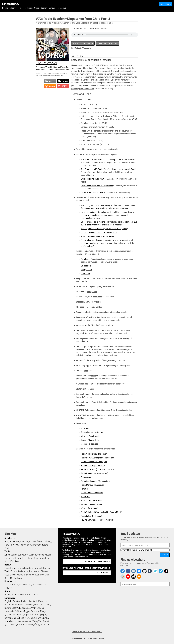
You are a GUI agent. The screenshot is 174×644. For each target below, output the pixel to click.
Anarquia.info (86, 270)
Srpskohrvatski (31, 614)
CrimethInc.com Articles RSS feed (139, 576)
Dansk (39, 618)
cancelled (80, 349)
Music (48, 554)
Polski (37, 604)
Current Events (36, 541)
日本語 (15, 608)
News (15, 544)
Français (42, 601)
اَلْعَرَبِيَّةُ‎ (17, 618)
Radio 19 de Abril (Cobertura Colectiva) (97, 469)
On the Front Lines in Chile (92, 192)
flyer (86, 371)
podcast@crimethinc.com (55, 75)
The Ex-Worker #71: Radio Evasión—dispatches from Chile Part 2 (108, 159)
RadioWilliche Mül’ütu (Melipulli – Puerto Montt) (101, 512)
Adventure (14, 541)
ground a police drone (127, 402)
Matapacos (92, 292)
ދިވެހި (6, 624)
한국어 (43, 614)
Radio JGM (85, 497)
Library (13, 8)
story (93, 376)
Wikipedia (80, 302)
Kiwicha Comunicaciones (92, 500)
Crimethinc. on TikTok (166, 571)
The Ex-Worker (11, 584)
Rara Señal (85, 259)
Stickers (32, 554)
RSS (14, 538)
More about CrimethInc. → (97, 561)
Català (46, 621)
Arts (6, 541)
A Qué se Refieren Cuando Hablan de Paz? (99, 232)
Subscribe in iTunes (63, 81)
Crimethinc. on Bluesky (139, 571)
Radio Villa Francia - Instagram (94, 454)
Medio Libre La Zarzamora (92, 493)
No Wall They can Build (30, 584)
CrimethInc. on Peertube (122, 576)
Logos (7, 558)
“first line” (95, 325)
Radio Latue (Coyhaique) (91, 516)
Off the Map (16, 578)
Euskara (35, 611)
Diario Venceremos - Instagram (94, 462)
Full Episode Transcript (81, 48)
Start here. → (103, 573)
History (47, 541)
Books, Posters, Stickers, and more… (21, 594)
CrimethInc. (10, 4)
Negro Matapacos (106, 286)
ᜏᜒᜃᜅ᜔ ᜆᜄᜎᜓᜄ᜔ (41, 624)
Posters (24, 554)
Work (6, 571)
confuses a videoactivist (99, 384)
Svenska (31, 618)
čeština (18, 611)
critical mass (88, 389)
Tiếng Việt (37, 621)
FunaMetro (85, 428)
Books (5, 8)
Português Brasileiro (14, 604)
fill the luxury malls (92, 360)
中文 (33, 608)
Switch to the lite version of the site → (87, 632)
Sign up (164, 555)
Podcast (8, 581)
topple (105, 394)
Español (16, 601)
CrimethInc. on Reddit (133, 576)
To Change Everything (22, 558)
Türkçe (43, 611)
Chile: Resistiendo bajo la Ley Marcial (97, 186)
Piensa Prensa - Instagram (92, 432)
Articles (8, 538)
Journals (15, 554)
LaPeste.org (86, 266)
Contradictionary (42, 568)
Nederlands (17, 614)
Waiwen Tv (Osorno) (89, 508)
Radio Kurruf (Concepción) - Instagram (97, 458)
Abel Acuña (92, 330)
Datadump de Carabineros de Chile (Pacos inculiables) (108, 410)
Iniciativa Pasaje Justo (90, 436)
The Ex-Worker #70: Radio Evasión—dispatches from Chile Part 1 (108, 169)
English (8, 601)
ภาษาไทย (9, 621)
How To (8, 544)
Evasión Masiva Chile (90, 440)
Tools (20, 8)
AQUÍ (85, 60)
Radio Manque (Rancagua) (92, 485)
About (63, 8)
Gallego (12, 624)
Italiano (24, 601)
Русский (29, 604)
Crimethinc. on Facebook (128, 571)
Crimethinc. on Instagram (133, 571)
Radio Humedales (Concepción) (94, 473)
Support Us (165, 4)
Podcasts (28, 8)
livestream (97, 297)
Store (36, 8)
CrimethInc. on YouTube (128, 576)
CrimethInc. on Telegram (160, 571)
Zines (7, 554)
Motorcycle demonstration (87, 338)
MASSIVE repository (87, 415)
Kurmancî (22, 624)
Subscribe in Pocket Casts (63, 86)
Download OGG (107, 43)
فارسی (7, 614)
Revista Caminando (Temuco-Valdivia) (97, 520)
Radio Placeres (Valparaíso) (93, 465)
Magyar (26, 611)
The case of (81, 307)
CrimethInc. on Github (144, 571)
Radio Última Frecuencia (91, 504)
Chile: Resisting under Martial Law (95, 179)
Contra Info (85, 273)
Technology (24, 544)
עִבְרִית (46, 618)
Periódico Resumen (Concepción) (95, 481)
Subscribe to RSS (50, 81)
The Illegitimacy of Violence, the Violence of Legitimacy (104, 229)
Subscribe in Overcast (50, 86)
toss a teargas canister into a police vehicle (108, 312)
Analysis (24, 541)
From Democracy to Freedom (18, 568)
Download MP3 (83, 43)
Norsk (30, 624)
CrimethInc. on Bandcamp (155, 571)
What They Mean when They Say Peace (97, 236)
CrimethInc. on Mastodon (122, 571)
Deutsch (33, 601)
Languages (54, 8)
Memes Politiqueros (89, 444)
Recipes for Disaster (39, 571)
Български (24, 608)
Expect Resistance (19, 571)
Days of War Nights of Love (17, 574)
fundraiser (87, 149)
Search (44, 8)
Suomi (7, 608)
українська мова (23, 621)
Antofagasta (124, 365)
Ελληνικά (45, 604)
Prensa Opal (86, 477)
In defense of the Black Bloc (88, 317)
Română (8, 618)
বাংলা (23, 618)
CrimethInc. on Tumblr (150, 571)
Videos (40, 554)
